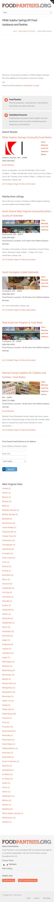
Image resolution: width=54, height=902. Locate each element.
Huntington (8, 631)
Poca (5, 722)
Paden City (8, 709)
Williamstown (9, 818)
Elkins (6, 579)
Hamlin (6, 614)
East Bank (7, 575)
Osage (6, 705)
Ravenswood (9, 731)
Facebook (7, 864)
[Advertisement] (27, 51)
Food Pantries (27, 6)
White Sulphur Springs (12, 813)
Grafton (6, 605)
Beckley (6, 501)
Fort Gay (7, 592)
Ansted (6, 488)
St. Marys (7, 779)
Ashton (6, 493)
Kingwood (7, 644)
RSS (3, 864)
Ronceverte (8, 740)
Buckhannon (8, 523)
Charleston (8, 540)
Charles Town (9, 536)
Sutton (6, 783)
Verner (6, 792)
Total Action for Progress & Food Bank (22, 322)
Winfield (6, 822)
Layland (6, 649)
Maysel (6, 679)
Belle (5, 506)
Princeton (7, 727)
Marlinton (7, 666)
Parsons (7, 718)
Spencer (7, 766)
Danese (6, 566)
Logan (6, 657)
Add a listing (7, 868)
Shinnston (7, 753)
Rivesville (7, 735)
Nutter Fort (8, 701)
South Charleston (10, 761)
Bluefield (7, 519)
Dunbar (6, 571)
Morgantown (8, 692)
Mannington (8, 662)
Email (4, 165)
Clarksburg (8, 549)
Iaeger (6, 640)
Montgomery (8, 688)
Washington (8, 796)
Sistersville (8, 757)
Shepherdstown (10, 748)
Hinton (6, 627)
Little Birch (8, 653)
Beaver (6, 497)
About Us (36, 898)
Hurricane (7, 636)
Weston (6, 805)
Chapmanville (9, 532)
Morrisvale (7, 696)
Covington (7, 553)
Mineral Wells (9, 683)
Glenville (7, 601)
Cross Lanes (8, 558)
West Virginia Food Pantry (27, 31)
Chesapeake (8, 545)
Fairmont (7, 584)
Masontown (8, 675)
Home (15, 31)
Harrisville (7, 618)
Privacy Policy (8, 860)
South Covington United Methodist (20, 272)
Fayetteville (8, 588)
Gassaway (8, 597)
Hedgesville (8, 623)
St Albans (7, 774)
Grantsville (8, 610)
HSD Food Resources (28, 880)
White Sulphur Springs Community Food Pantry (27, 137)
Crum (5, 562)
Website (10, 165)
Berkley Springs (10, 514)
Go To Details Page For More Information (19, 184)
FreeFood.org (8, 880)
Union (6, 787)
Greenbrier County (31, 85)
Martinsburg (8, 670)
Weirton (6, 800)
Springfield (8, 770)
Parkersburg (9, 714)
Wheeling (7, 809)
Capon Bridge (9, 527)
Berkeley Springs (10, 510)
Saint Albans (8, 744)
